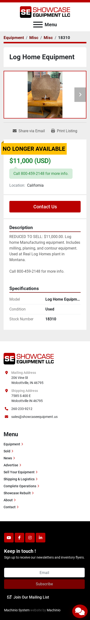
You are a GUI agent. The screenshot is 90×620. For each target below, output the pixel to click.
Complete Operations (20, 486)
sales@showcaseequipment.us (34, 417)
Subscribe (44, 584)
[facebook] (19, 537)
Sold (7, 451)
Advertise (11, 465)
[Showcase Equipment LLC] (29, 358)
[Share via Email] (29, 131)
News (8, 458)
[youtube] (9, 537)
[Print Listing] (64, 131)
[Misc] (33, 37)
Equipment (12, 444)
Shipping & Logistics (19, 479)
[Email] (44, 572)
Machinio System (17, 610)
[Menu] (38, 24)
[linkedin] (40, 537)
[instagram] (30, 537)
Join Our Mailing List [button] (28, 597)
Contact (10, 507)
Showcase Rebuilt (17, 493)
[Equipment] (14, 37)
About (8, 500)
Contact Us (45, 207)
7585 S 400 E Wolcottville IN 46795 (27, 398)
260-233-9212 (21, 409)
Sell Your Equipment (19, 472)
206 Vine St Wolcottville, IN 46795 (27, 380)
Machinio (53, 610)
